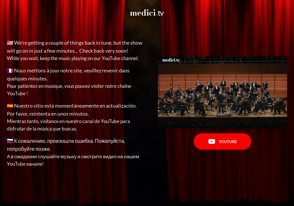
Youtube (222, 141)
